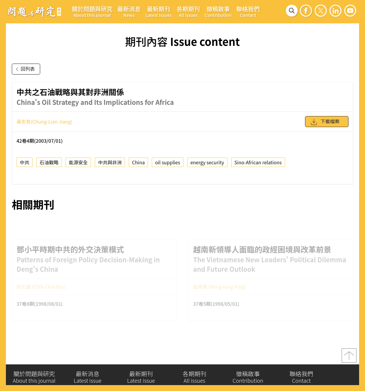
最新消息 (129, 11)
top (349, 357)
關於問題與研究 (92, 11)
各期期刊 (188, 11)
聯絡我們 (248, 11)
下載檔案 (324, 123)
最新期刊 (158, 11)
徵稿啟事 (218, 11)
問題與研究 (34, 12)
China (138, 164)
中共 (24, 164)
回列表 (24, 69)
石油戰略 (49, 164)
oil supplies (167, 164)
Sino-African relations (258, 164)
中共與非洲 (110, 164)
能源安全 (78, 164)
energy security (207, 164)
